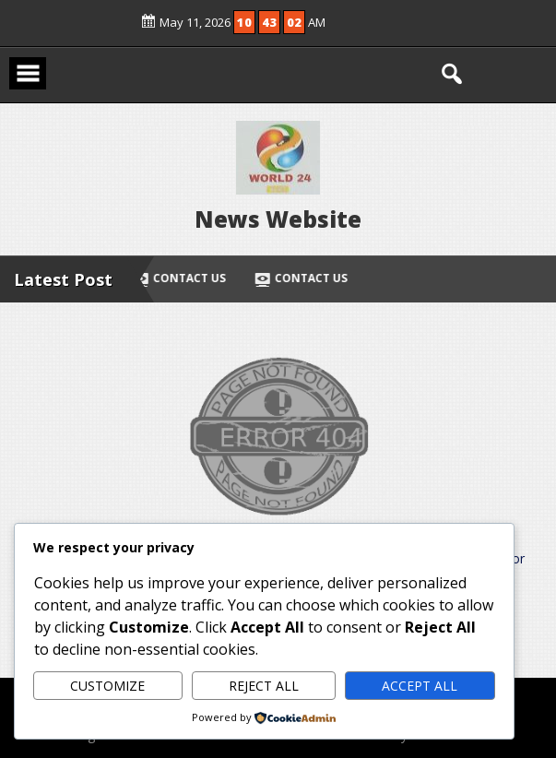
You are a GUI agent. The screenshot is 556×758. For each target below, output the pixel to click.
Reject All (264, 685)
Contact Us (182, 278)
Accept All (419, 685)
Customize (107, 685)
